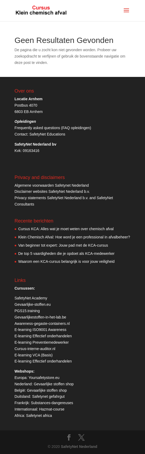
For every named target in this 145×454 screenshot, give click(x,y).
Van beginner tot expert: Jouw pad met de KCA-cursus (63, 245)
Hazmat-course (51, 409)
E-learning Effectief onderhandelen (43, 336)
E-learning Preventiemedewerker (42, 342)
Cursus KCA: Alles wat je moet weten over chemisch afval (66, 229)
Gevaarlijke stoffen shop (54, 384)
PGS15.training (28, 311)
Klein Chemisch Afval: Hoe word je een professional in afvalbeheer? (74, 237)
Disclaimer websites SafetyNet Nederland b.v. (52, 191)
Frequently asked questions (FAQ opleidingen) (53, 128)
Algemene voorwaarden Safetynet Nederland (52, 185)
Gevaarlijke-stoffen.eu (33, 304)
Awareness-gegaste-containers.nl (42, 323)
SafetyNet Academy (31, 298)
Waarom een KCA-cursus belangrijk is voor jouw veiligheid (66, 261)
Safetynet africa (39, 415)
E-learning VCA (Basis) (34, 355)
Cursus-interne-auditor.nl (35, 349)
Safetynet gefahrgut (48, 396)
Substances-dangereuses (52, 403)
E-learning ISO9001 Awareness (41, 330)
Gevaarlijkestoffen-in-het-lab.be (40, 317)
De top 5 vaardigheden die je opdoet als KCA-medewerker (66, 253)
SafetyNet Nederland (79, 446)
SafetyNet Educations (47, 134)
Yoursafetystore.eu (43, 378)
